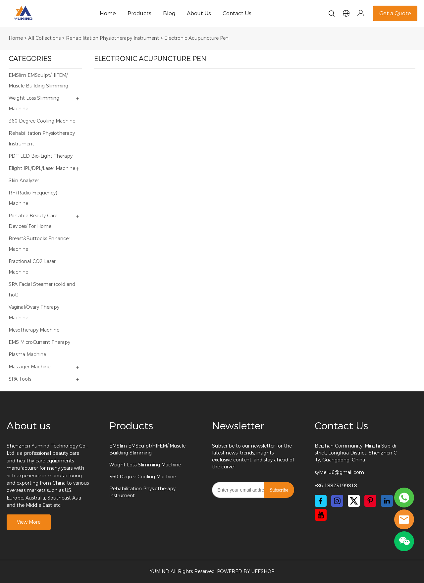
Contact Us (237, 13)
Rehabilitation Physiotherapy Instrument (112, 38)
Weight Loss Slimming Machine (34, 103)
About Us (199, 13)
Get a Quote (395, 13)
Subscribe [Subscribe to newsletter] (279, 490)
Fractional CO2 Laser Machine (32, 266)
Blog (169, 13)
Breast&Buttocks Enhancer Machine (39, 244)
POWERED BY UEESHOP (245, 571)
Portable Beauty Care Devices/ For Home (33, 221)
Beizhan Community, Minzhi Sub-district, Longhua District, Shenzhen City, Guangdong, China (356, 453)
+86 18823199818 (336, 486)
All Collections (44, 38)
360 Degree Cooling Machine (42, 121)
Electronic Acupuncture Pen (196, 38)
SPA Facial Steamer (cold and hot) (42, 289)
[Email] (238, 490)
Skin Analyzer (24, 181)
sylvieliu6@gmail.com (339, 472)
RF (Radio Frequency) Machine (33, 198)
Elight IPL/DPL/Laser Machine (42, 168)
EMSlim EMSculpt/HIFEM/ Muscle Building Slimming (38, 80)
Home (108, 13)
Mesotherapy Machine (34, 330)
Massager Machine (29, 367)
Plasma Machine (27, 354)
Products (139, 13)
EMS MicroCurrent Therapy (39, 342)
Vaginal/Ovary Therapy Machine (34, 312)
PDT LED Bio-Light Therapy (41, 156)
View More (28, 522)
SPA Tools (20, 379)
